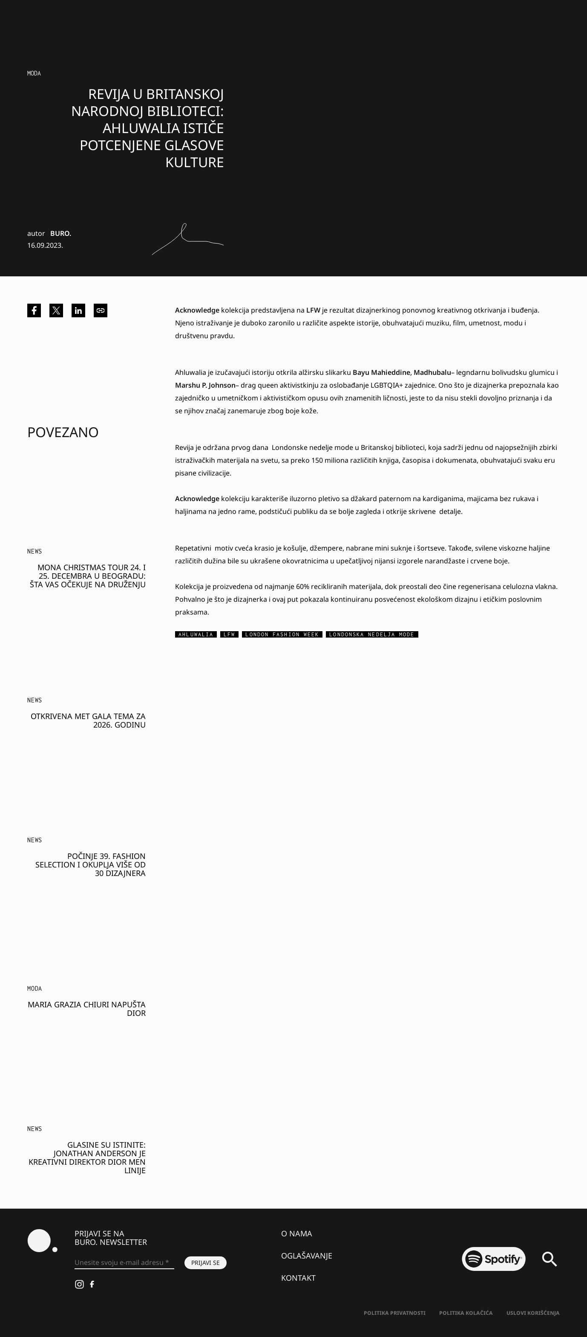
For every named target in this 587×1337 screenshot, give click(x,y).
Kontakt (298, 1278)
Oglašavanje (306, 1255)
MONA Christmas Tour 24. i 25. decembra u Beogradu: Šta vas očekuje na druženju (88, 575)
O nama (296, 1233)
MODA (34, 988)
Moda (34, 73)
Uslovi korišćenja (533, 1313)
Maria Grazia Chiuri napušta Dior (87, 1008)
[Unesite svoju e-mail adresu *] (124, 1262)
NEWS (34, 551)
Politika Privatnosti (395, 1313)
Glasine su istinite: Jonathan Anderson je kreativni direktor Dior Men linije (87, 1157)
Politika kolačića (466, 1313)
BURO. (60, 233)
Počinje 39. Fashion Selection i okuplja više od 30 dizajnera (90, 864)
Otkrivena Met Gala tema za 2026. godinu (88, 720)
